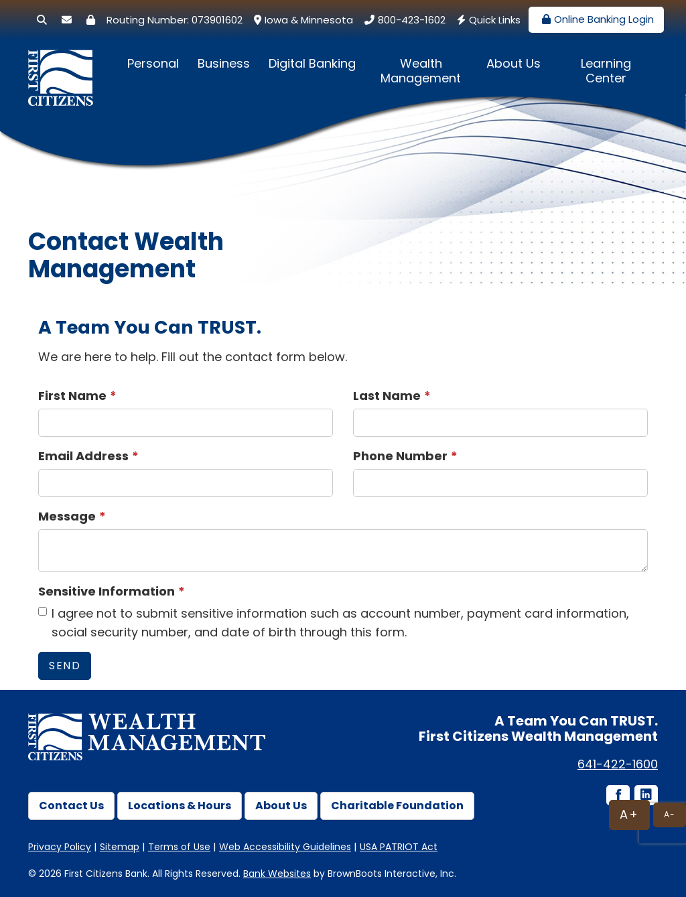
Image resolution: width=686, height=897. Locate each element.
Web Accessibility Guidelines (285, 846)
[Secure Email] (66, 20)
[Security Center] (90, 20)
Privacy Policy (59, 846)
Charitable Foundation (397, 805)
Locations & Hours (179, 805)
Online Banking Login (596, 19)
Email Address (83, 455)
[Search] (41, 20)
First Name (72, 395)
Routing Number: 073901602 (175, 20)
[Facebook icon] (617, 796)
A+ (629, 814)
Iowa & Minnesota (302, 20)
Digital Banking (312, 63)
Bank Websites (277, 873)
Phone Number (400, 455)
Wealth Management (421, 70)
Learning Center (606, 70)
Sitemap (119, 846)
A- (669, 814)
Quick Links (487, 20)
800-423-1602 (403, 20)
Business (224, 63)
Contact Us (71, 805)
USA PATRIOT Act (398, 846)
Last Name (387, 395)
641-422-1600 (617, 764)
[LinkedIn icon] (645, 796)
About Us (513, 63)
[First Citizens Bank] (65, 65)
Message (67, 516)
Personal (153, 63)
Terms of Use (179, 846)
